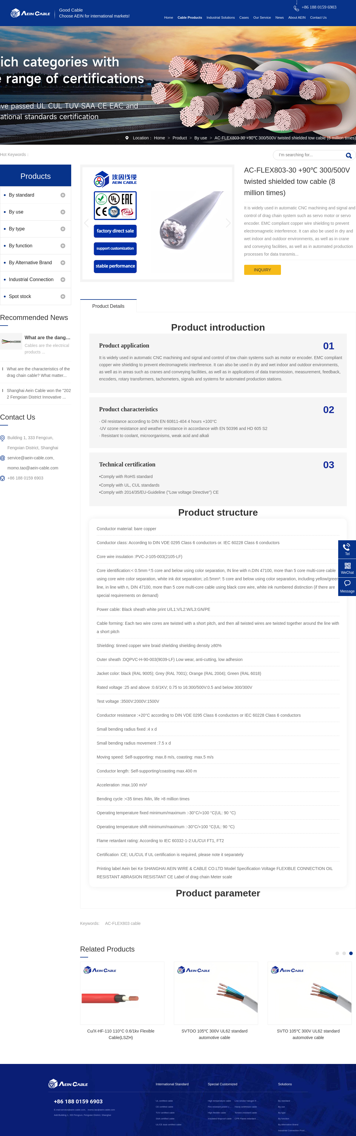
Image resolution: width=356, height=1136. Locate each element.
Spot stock (20, 296)
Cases (244, 17)
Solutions (285, 1084)
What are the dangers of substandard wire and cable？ (48, 337)
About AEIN (297, 17)
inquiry (262, 269)
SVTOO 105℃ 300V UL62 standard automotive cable (214, 1034)
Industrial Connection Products (31, 282)
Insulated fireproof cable (220, 1118)
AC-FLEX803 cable (123, 923)
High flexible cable (217, 1112)
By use (201, 138)
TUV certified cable (165, 1112)
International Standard (172, 1084)
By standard (21, 194)
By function (20, 245)
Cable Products (190, 17)
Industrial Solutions (220, 17)
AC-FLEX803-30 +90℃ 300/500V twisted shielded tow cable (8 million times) (285, 138)
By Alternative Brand (30, 262)
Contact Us (318, 17)
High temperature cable (219, 1101)
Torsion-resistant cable (246, 1112)
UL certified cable (164, 1101)
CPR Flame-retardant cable (247, 1118)
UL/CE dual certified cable (169, 1124)
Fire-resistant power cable (220, 1106)
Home (168, 17)
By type (17, 228)
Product (180, 138)
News (280, 17)
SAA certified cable (165, 1118)
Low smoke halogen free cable (247, 1101)
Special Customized (222, 1084)
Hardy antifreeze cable (246, 1106)
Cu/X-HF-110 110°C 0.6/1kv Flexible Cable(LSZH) (121, 1034)
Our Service (262, 17)
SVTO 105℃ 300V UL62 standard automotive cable (308, 1034)
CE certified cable (164, 1106)
